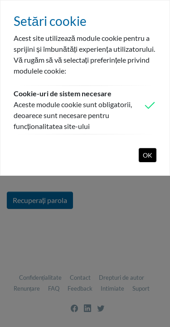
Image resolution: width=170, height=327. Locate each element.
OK (147, 155)
